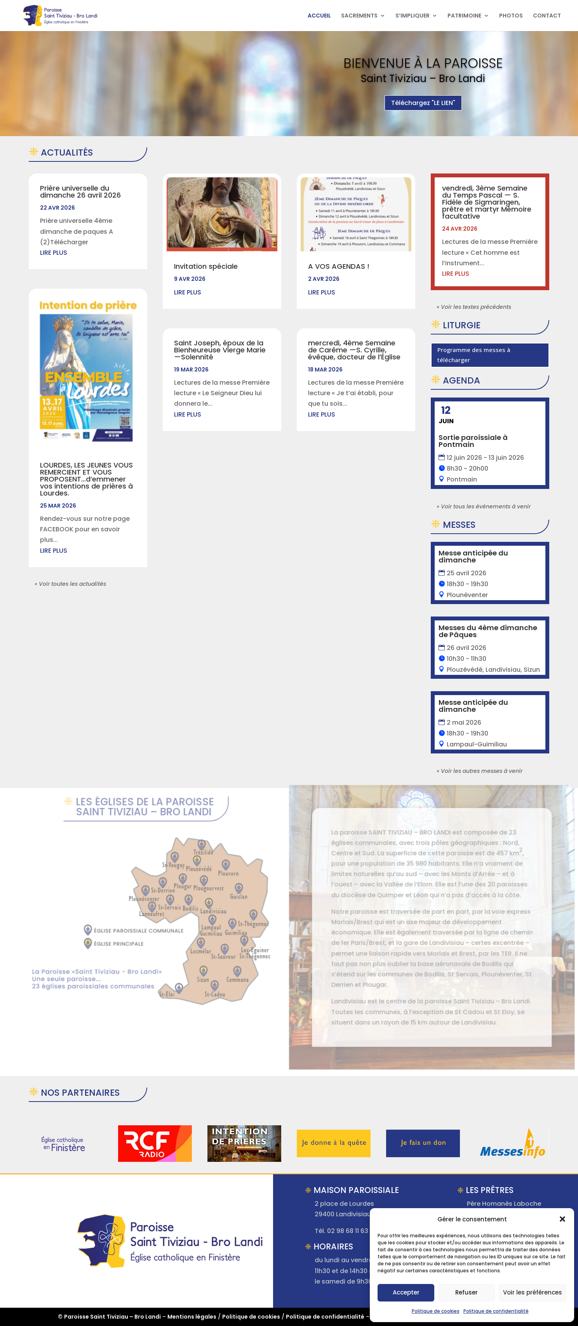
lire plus (53, 252)
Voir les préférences (532, 1292)
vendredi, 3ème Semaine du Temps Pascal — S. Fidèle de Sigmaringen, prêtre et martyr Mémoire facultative (486, 202)
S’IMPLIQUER (412, 16)
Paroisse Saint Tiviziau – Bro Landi (112, 1317)
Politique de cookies (436, 1311)
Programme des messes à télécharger (473, 355)
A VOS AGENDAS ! (338, 266)
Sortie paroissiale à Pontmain (473, 441)
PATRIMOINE (464, 16)
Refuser (466, 1292)
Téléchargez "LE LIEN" (423, 108)
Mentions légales (191, 1317)
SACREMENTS (359, 16)
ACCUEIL (319, 16)
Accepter (406, 1292)
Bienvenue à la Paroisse (423, 68)
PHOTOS (511, 16)
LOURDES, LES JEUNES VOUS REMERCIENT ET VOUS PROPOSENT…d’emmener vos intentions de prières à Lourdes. (86, 479)
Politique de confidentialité (496, 1311)
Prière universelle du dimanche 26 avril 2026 (80, 191)
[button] (562, 1219)
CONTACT (547, 16)
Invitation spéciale (206, 266)
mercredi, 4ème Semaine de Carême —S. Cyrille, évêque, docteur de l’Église (354, 350)
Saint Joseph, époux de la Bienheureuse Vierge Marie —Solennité (220, 350)
